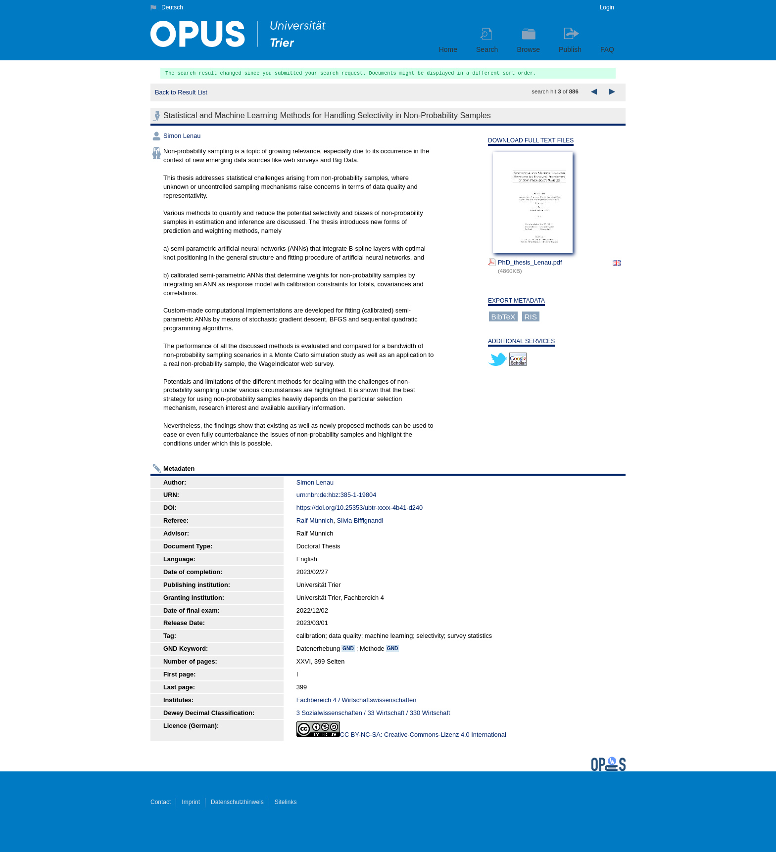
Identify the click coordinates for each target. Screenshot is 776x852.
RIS (530, 316)
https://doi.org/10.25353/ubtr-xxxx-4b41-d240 (359, 507)
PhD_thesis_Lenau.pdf (530, 262)
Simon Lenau (181, 135)
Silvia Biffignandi (360, 520)
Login (607, 7)
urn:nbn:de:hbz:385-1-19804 (336, 494)
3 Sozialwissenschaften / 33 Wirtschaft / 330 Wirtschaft (373, 713)
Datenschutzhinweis (237, 802)
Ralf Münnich (315, 520)
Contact (160, 802)
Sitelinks (286, 802)
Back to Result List (181, 92)
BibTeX (503, 316)
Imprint (191, 802)
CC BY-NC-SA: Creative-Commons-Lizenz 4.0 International (423, 734)
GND (348, 648)
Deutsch (172, 7)
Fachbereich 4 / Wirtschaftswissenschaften (356, 700)
